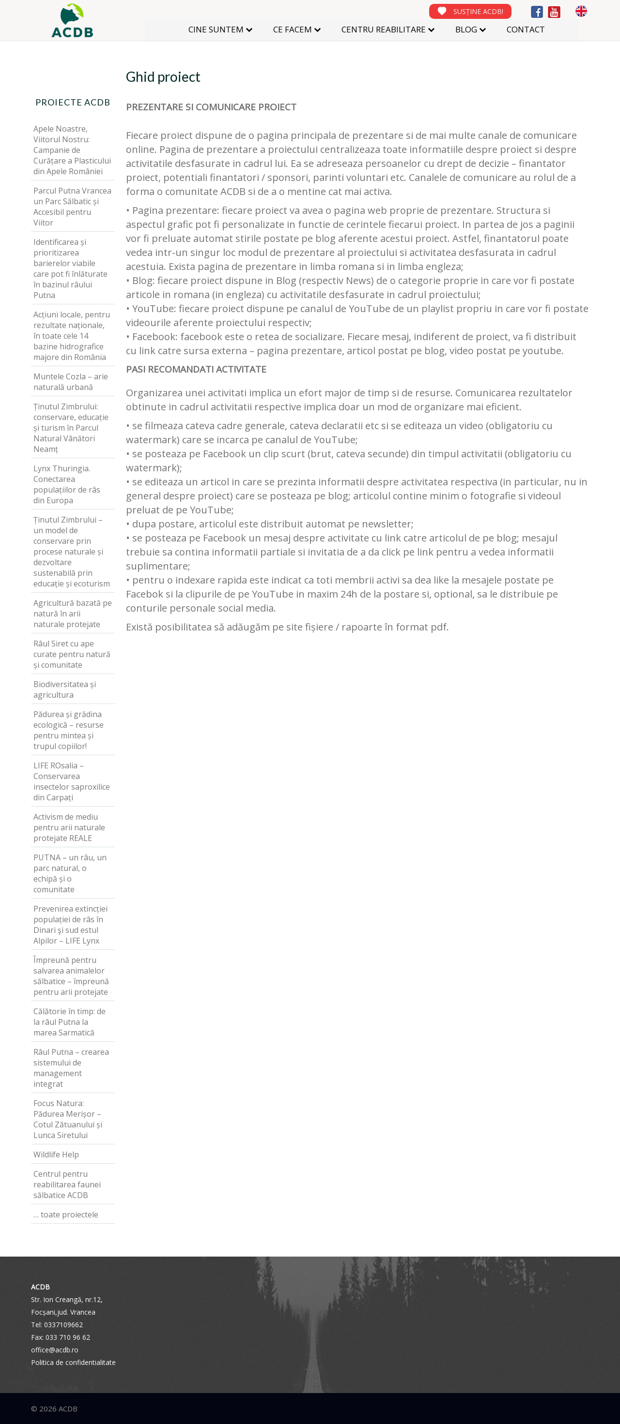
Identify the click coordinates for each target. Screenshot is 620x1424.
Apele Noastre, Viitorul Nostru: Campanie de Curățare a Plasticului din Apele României (72, 150)
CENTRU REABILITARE (383, 29)
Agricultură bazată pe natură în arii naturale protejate (72, 614)
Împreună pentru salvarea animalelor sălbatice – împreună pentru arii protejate (71, 976)
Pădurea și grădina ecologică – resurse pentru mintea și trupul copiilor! (68, 730)
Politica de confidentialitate (73, 1362)
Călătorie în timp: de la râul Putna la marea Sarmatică (69, 1022)
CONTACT (526, 29)
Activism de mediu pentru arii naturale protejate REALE (69, 827)
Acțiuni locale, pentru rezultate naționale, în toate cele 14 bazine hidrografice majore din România (71, 335)
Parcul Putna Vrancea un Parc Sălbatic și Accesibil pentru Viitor (72, 206)
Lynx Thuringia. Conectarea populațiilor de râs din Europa (66, 484)
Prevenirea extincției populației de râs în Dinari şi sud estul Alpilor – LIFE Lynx (70, 924)
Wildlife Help (56, 1154)
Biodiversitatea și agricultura (64, 689)
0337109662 (63, 1324)
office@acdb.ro (54, 1349)
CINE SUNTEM (216, 29)
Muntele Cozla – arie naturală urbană (70, 381)
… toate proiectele (65, 1214)
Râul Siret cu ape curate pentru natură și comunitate (71, 654)
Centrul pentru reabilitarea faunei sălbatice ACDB (67, 1184)
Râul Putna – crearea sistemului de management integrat (71, 1068)
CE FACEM (292, 29)
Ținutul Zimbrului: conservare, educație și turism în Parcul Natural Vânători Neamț (70, 427)
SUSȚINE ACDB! (478, 11)
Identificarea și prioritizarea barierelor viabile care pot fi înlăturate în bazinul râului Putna (70, 268)
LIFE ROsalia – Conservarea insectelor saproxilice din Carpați (71, 781)
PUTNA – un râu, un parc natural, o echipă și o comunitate (70, 873)
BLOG (466, 29)
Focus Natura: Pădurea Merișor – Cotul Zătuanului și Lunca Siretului (67, 1119)
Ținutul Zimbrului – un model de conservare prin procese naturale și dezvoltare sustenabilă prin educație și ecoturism (71, 551)
